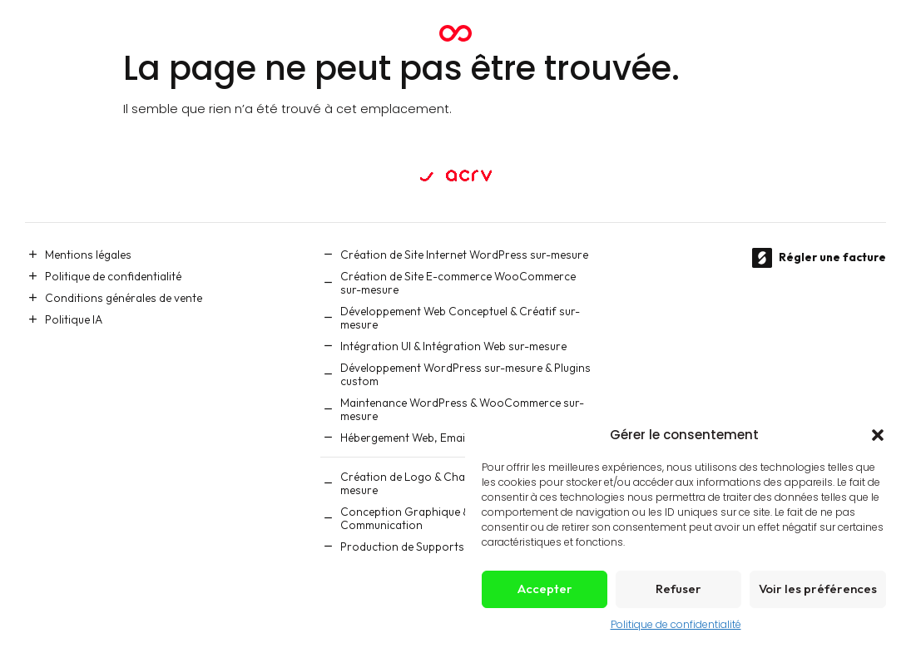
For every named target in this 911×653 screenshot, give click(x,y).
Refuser (678, 588)
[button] (877, 435)
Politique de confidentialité (676, 624)
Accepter (544, 588)
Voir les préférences (818, 588)
